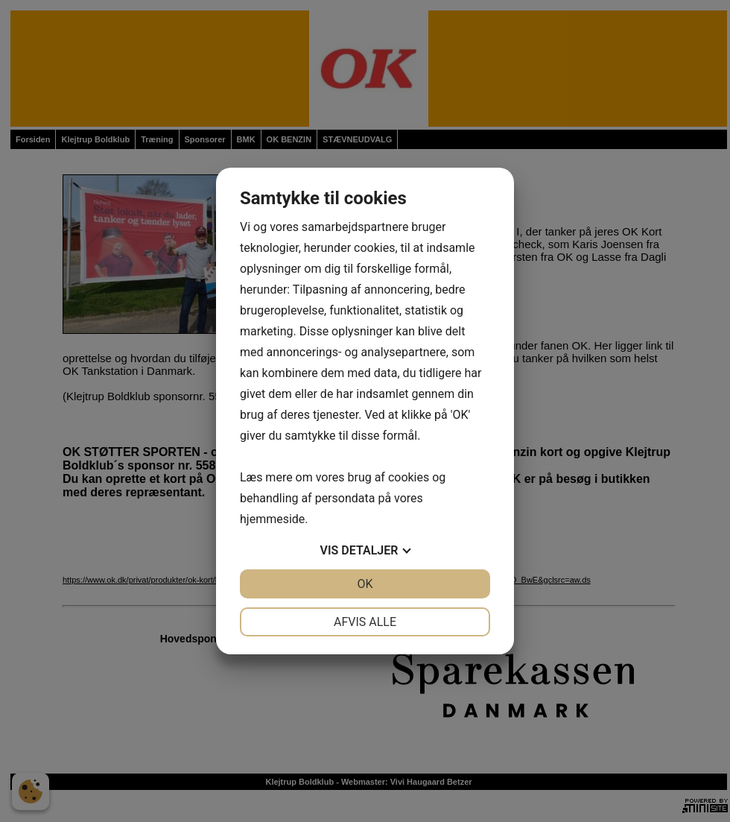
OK (364, 584)
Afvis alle (365, 622)
